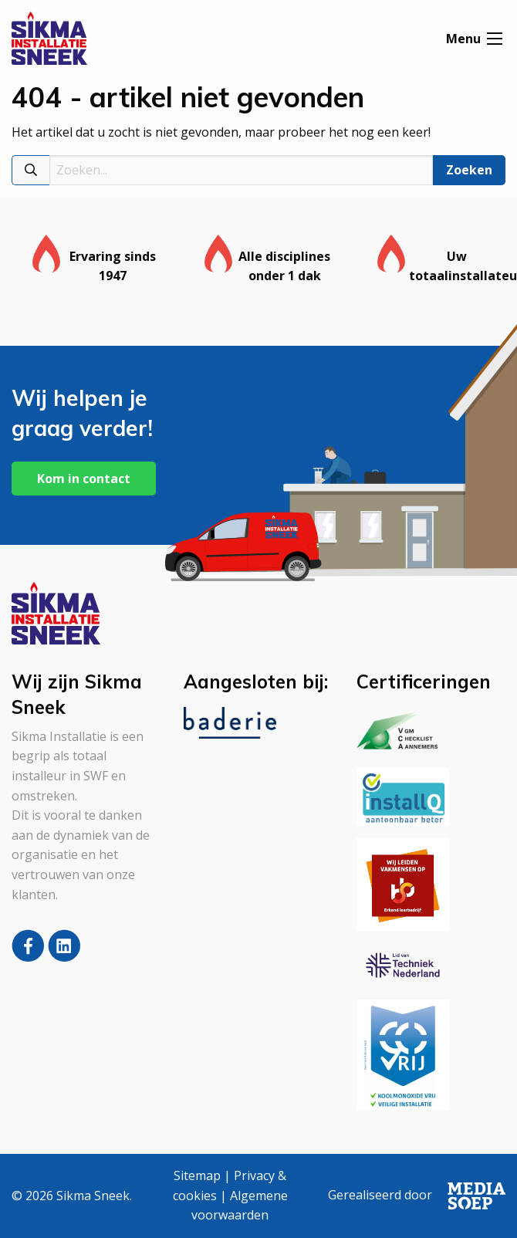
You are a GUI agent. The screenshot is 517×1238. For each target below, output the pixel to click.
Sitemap (197, 1175)
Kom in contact (83, 478)
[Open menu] (494, 39)
